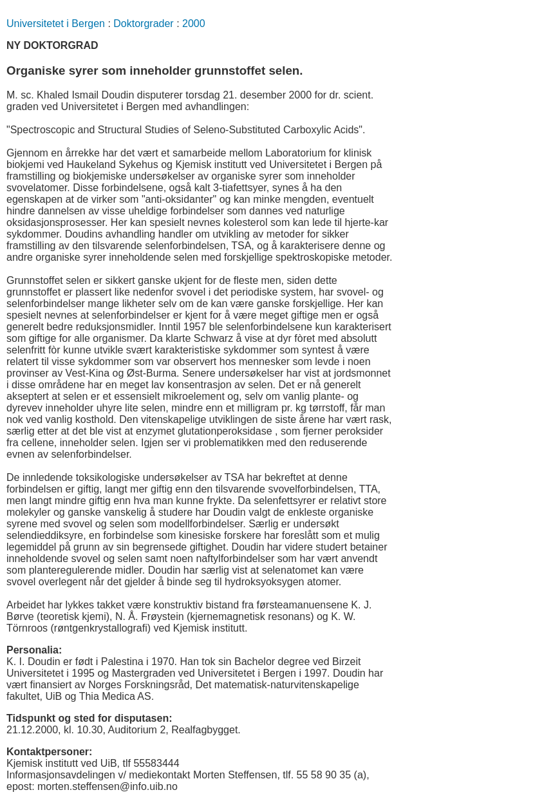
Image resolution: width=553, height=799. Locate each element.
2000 (193, 23)
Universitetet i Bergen (55, 23)
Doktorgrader (143, 23)
